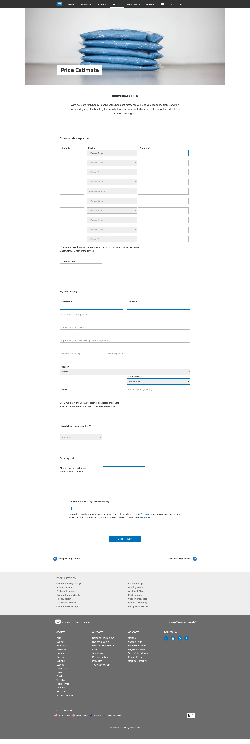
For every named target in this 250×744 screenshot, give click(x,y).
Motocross (61, 668)
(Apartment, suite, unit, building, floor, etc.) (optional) (85, 340)
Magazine (176, 4)
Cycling (60, 657)
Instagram (179, 638)
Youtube (173, 638)
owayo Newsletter (137, 645)
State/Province (135, 376)
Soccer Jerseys (64, 587)
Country (65, 367)
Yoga (58, 638)
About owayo (133, 4)
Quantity (65, 148)
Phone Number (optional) (140, 389)
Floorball (60, 687)
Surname (132, 301)
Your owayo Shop (101, 664)
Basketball (61, 649)
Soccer (60, 641)
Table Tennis (62, 684)
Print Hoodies (135, 595)
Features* (145, 148)
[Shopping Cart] (162, 4)
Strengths (102, 4)
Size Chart (97, 653)
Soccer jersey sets (137, 599)
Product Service (64, 695)
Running (60, 661)
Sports (71, 4)
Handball (61, 645)
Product (92, 148)
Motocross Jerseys (66, 602)
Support (117, 4)
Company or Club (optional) (74, 314)
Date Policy (146, 517)
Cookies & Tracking (137, 661)
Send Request (125, 539)
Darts (59, 672)
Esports (60, 664)
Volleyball (61, 680)
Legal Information (137, 649)
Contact (150, 4)
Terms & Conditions (138, 653)
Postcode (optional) (70, 354)
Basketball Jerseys (66, 591)
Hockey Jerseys (64, 599)
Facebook (166, 638)
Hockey (60, 653)
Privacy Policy (135, 657)
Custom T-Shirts (136, 591)
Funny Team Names (138, 606)
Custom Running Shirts (68, 595)
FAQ (94, 649)
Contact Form (135, 641)
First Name (66, 301)
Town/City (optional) (116, 354)
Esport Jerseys (135, 583)
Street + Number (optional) (73, 327)
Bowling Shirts (135, 587)
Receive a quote (100, 641)
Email (64, 389)
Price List (97, 661)
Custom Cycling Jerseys (68, 583)
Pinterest (186, 638)
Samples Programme (69, 559)
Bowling (60, 676)
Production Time (100, 657)
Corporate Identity (137, 602)
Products (86, 4)
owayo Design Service (180, 559)
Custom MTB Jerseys (67, 606)
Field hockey (62, 691)
